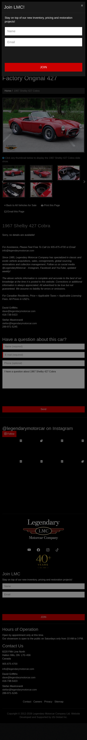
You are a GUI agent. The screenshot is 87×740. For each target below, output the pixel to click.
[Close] (82, 5)
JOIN (43, 67)
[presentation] (28, 55)
